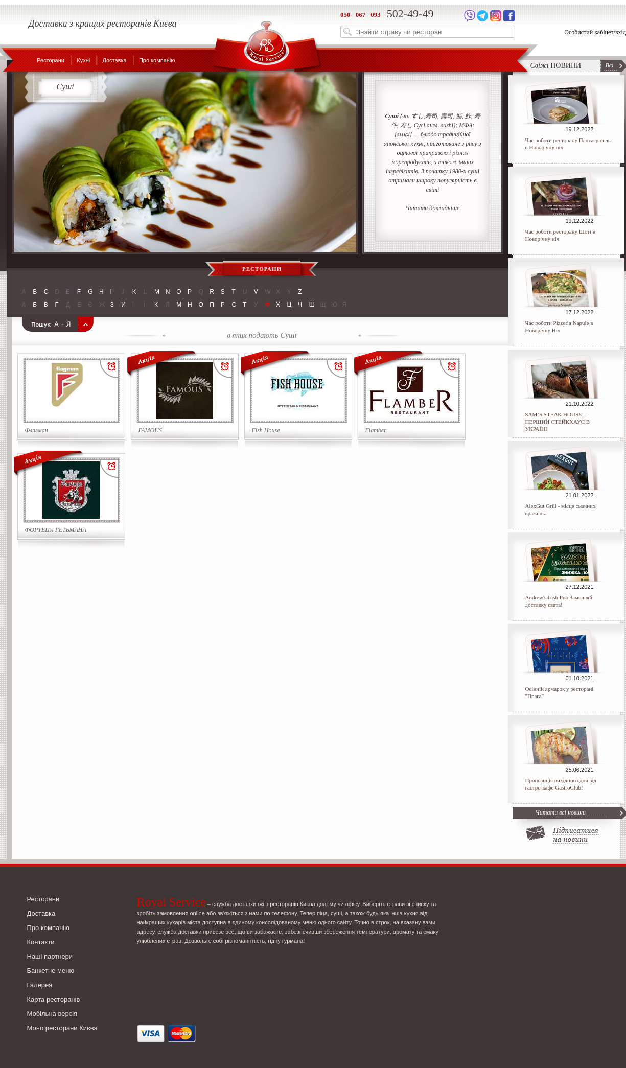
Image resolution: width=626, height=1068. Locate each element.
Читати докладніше (433, 208)
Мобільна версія (52, 1013)
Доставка (114, 60)
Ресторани (50, 60)
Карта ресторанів (53, 999)
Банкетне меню (51, 970)
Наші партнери (50, 956)
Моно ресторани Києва (62, 1028)
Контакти (41, 942)
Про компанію (157, 60)
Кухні (83, 60)
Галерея (40, 985)
